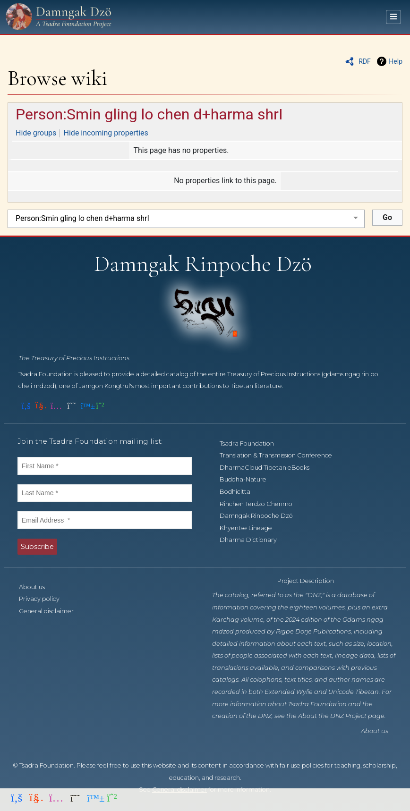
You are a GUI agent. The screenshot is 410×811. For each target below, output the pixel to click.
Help (395, 61)
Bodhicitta (240, 491)
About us (37, 587)
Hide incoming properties (106, 132)
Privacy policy (44, 598)
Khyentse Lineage (251, 528)
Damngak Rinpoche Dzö (261, 515)
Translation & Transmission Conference (281, 455)
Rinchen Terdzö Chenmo (261, 503)
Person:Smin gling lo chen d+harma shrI (149, 114)
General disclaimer (51, 611)
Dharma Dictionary (253, 539)
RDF (365, 61)
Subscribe (37, 546)
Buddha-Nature (248, 479)
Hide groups (36, 132)
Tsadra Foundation (252, 443)
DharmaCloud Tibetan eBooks (270, 467)
